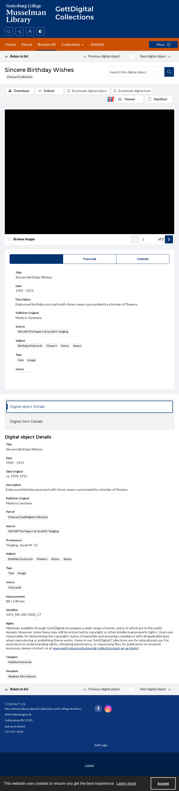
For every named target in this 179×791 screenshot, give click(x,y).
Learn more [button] (126, 783)
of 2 (161, 239)
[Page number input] (148, 240)
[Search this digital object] (136, 72)
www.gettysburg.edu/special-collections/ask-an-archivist (95, 648)
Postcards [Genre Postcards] (14, 587)
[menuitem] (89, 765)
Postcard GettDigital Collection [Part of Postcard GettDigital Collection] (28, 517)
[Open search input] (9, 31)
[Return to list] (27, 56)
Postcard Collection (19, 77)
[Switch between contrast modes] (40, 31)
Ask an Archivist (15, 726)
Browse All (47, 44)
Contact (89, 765)
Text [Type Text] (21, 360)
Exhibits (97, 44)
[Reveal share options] (19, 31)
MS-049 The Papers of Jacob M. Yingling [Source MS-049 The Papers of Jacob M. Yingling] (43, 332)
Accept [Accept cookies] (163, 783)
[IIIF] (110, 99)
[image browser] (23, 239)
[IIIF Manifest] (159, 99)
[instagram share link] (108, 709)
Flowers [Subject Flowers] (52, 346)
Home (10, 44)
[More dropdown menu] (163, 44)
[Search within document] (169, 72)
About (26, 44)
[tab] (36, 259)
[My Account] (30, 31)
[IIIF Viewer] (129, 99)
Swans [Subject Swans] (77, 346)
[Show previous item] (135, 240)
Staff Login (100, 745)
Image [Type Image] (32, 360)
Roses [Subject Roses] (65, 346)
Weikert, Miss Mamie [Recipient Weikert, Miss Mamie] (22, 676)
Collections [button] (73, 44)
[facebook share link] (98, 709)
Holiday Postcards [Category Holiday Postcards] (20, 662)
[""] (77, 13)
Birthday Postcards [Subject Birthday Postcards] (30, 346)
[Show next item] (169, 240)
